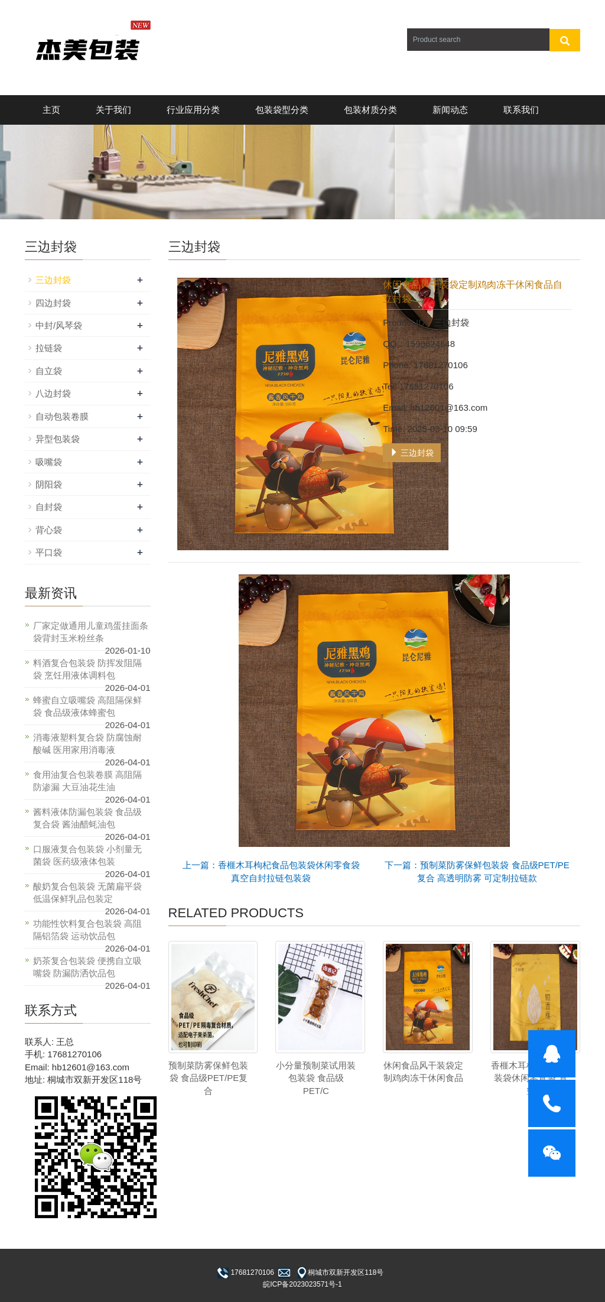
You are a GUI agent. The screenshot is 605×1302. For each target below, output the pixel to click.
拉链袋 (48, 348)
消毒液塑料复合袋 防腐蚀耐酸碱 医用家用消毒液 (87, 743)
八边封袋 (53, 393)
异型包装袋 (57, 439)
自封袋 (48, 507)
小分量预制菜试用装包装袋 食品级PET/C (316, 1078)
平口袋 (48, 552)
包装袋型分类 (281, 110)
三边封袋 (412, 452)
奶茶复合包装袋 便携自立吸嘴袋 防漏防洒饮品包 (87, 967)
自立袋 (48, 371)
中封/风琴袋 (58, 325)
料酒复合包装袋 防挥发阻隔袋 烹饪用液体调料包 (87, 669)
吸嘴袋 (48, 462)
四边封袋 (53, 303)
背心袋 (48, 530)
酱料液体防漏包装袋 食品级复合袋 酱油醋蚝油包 (87, 818)
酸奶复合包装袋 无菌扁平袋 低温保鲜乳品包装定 (87, 892)
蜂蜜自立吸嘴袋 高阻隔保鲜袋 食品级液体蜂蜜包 (87, 706)
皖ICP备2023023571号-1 (302, 1284)
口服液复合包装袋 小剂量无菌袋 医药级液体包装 (87, 855)
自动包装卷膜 (62, 416)
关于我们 (113, 110)
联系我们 (521, 110)
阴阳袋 (48, 484)
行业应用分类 (193, 110)
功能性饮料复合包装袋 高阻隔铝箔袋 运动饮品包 (87, 929)
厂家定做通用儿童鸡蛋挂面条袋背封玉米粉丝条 (90, 632)
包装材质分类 (370, 110)
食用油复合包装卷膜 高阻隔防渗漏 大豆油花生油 (87, 780)
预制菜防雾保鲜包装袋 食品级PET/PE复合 (208, 1078)
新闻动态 (450, 110)
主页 (51, 110)
